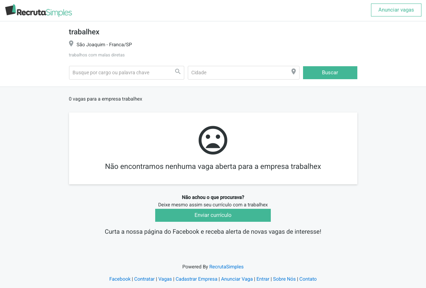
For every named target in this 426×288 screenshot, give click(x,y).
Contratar (144, 284)
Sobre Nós (284, 284)
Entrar (262, 284)
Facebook (120, 284)
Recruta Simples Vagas (213, 241)
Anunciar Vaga (237, 284)
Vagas (165, 284)
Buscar (330, 72)
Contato (308, 284)
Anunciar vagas (396, 10)
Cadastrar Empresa (196, 284)
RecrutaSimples (226, 272)
